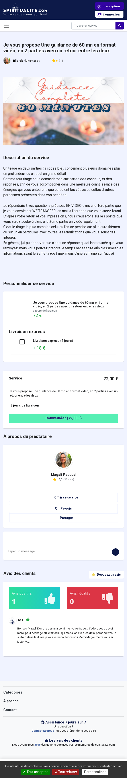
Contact (10, 710)
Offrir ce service (63, 497)
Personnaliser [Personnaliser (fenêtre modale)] (95, 772)
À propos (11, 701)
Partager (63, 518)
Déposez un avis (106, 574)
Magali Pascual (63, 475)
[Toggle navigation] (6, 25)
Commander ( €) (46, 418)
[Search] (93, 25)
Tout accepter (35, 772)
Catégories (12, 692)
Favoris (63, 508)
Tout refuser (66, 772)
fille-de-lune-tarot (26, 61)
